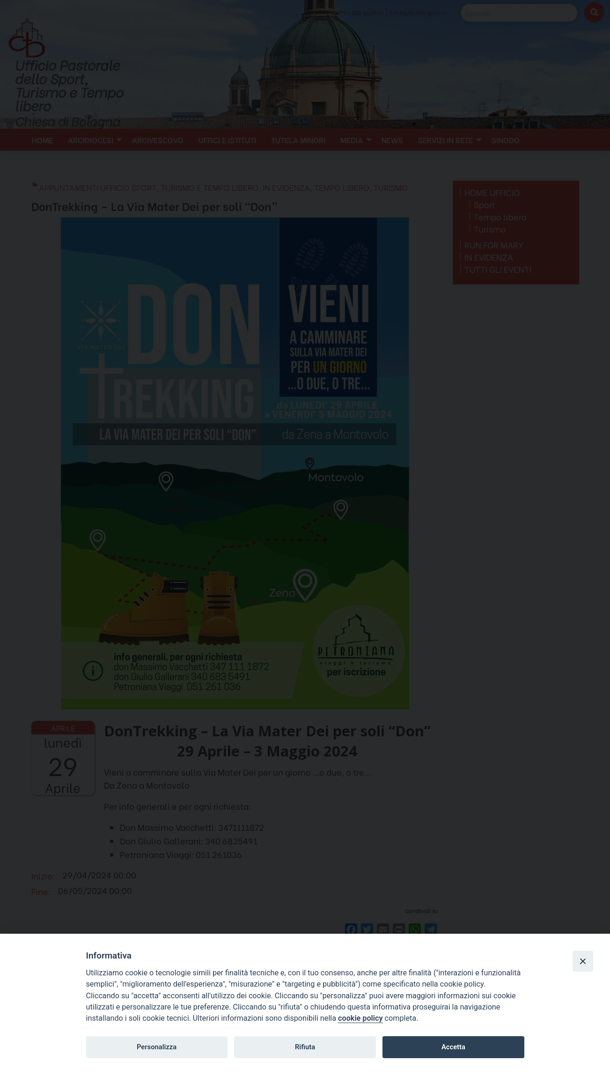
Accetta (453, 1047)
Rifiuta (305, 1047)
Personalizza (156, 1047)
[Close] (583, 961)
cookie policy (360, 1018)
